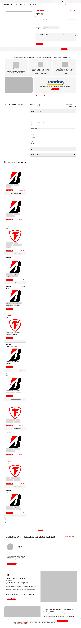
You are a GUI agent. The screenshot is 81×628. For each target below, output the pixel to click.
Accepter (63, 621)
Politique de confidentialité (22, 623)
